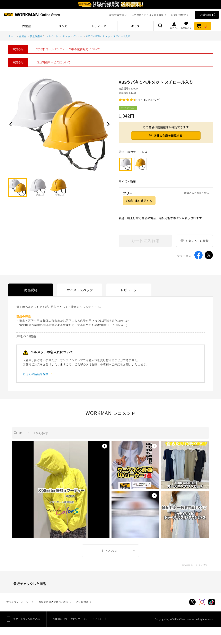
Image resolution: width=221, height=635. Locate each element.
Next (107, 124)
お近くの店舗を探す (35, 374)
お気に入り (186, 25)
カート (202, 26)
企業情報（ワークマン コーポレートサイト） (77, 619)
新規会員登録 (116, 14)
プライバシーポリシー (18, 602)
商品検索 (160, 26)
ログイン (174, 25)
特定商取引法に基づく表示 (53, 602)
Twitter (192, 602)
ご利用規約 (82, 602)
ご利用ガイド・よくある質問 (147, 14)
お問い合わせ (178, 14)
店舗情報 (205, 15)
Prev (11, 124)
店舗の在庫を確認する (168, 135)
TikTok (211, 602)
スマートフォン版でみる (26, 619)
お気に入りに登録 (197, 241)
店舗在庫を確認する (139, 201)
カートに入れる (145, 241)
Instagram (202, 602)
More (110, 551)
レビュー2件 (152, 100)
